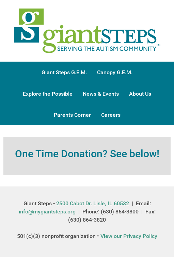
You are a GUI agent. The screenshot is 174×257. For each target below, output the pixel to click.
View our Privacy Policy (128, 236)
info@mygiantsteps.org (47, 211)
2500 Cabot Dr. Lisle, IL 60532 (92, 203)
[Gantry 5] (87, 30)
